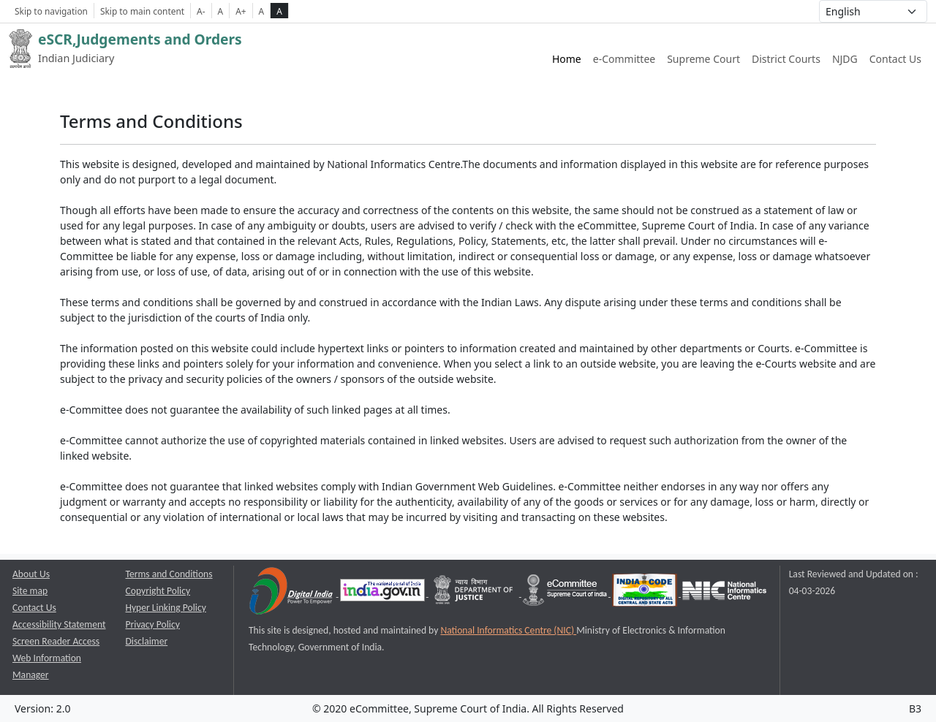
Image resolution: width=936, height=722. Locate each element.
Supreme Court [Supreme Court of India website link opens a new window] (703, 59)
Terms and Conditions (169, 574)
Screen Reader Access (55, 641)
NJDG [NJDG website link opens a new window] (845, 59)
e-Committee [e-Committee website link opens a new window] (624, 59)
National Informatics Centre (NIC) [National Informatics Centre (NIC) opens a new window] (508, 630)
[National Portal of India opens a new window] (384, 593)
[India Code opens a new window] (646, 593)
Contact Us (895, 59)
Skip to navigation (51, 11)
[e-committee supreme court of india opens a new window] (566, 593)
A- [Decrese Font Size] (201, 11)
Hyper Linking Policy (166, 607)
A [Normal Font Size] (221, 11)
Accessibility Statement (59, 624)
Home (566, 59)
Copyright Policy (158, 591)
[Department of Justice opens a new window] (475, 593)
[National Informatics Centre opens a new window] (724, 593)
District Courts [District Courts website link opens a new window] (786, 59)
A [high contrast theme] (279, 11)
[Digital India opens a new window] (292, 593)
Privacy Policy (153, 624)
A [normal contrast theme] (262, 11)
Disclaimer (147, 641)
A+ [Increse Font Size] (240, 11)
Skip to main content (142, 11)
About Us (31, 574)
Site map (30, 591)
